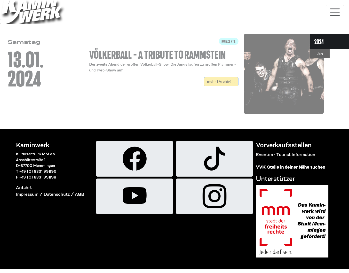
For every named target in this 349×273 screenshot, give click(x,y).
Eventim (264, 154)
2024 (319, 41)
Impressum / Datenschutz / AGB (50, 194)
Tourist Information (295, 154)
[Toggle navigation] (335, 12)
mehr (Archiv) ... (221, 81)
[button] (163, 55)
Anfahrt (24, 187)
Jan (320, 54)
